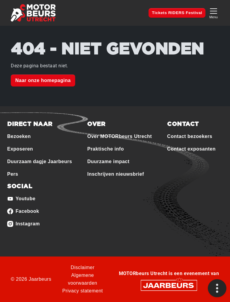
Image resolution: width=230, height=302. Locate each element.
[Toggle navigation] (213, 13)
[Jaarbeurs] (169, 285)
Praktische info (105, 148)
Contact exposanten (191, 148)
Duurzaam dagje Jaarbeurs (39, 161)
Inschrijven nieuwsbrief (115, 174)
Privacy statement (82, 290)
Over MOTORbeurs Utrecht (119, 136)
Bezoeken (19, 136)
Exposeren (20, 148)
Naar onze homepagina (43, 80)
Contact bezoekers (189, 136)
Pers (12, 174)
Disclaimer (83, 267)
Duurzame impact (108, 161)
